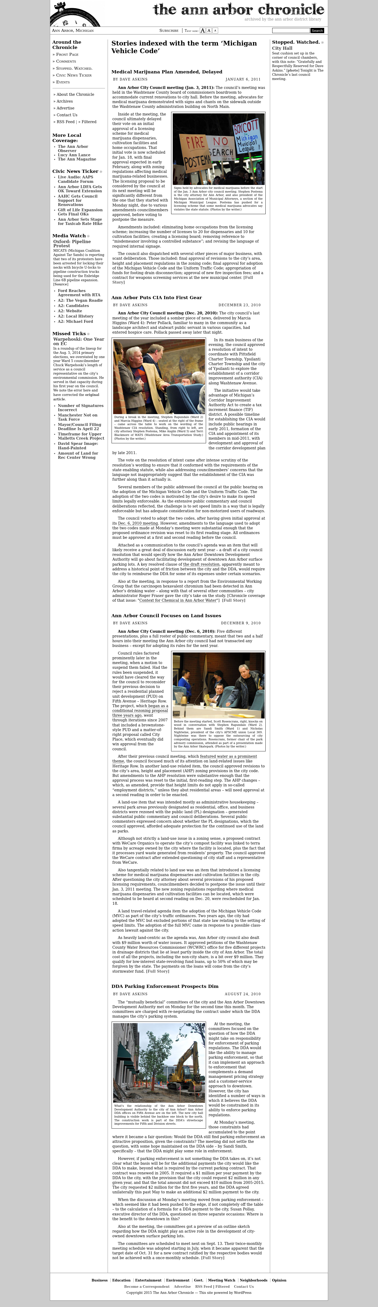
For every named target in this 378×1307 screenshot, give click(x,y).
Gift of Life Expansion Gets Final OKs (80, 212)
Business (100, 1280)
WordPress (242, 1293)
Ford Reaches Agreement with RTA (79, 293)
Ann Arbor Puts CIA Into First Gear (157, 297)
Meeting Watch (221, 1280)
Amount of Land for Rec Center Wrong (78, 455)
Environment (178, 1280)
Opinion (279, 1280)
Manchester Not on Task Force (78, 417)
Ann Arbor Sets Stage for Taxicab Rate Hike (80, 221)
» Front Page (65, 54)
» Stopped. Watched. (72, 68)
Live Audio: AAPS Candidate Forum (76, 179)
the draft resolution (201, 564)
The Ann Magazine (77, 159)
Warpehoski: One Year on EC (78, 341)
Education (121, 1280)
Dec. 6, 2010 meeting (138, 523)
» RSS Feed (64, 122)
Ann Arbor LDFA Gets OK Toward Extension (80, 189)
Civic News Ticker (75, 171)
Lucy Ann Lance (74, 155)
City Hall (282, 48)
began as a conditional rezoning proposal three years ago (140, 710)
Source (61, 284)
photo (293, 70)
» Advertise (64, 108)
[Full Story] (233, 600)
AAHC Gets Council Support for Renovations (78, 200)
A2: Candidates (73, 306)
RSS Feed (203, 1287)
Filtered (223, 1287)
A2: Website (70, 311)
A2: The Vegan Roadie (80, 300)
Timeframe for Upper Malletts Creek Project (81, 436)
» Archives (63, 101)
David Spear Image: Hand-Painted (78, 445)
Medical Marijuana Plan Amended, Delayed (167, 71)
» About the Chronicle (73, 94)
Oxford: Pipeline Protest (72, 243)
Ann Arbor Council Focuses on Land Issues (166, 615)
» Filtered (87, 122)
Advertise (182, 1287)
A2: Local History (75, 316)
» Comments (64, 61)
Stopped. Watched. (296, 42)
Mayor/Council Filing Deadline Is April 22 (79, 427)
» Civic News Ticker (72, 75)
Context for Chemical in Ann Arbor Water (178, 600)
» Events (61, 82)
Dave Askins (134, 79)
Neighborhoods (253, 1280)
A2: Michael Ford (75, 321)
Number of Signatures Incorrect (81, 408)
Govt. (198, 1280)
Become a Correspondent (147, 1287)
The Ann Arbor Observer (73, 148)
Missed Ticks (69, 333)
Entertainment (148, 1280)
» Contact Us (65, 115)
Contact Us (244, 1287)
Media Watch (69, 235)
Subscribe (168, 30)
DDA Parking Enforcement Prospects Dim (165, 986)
